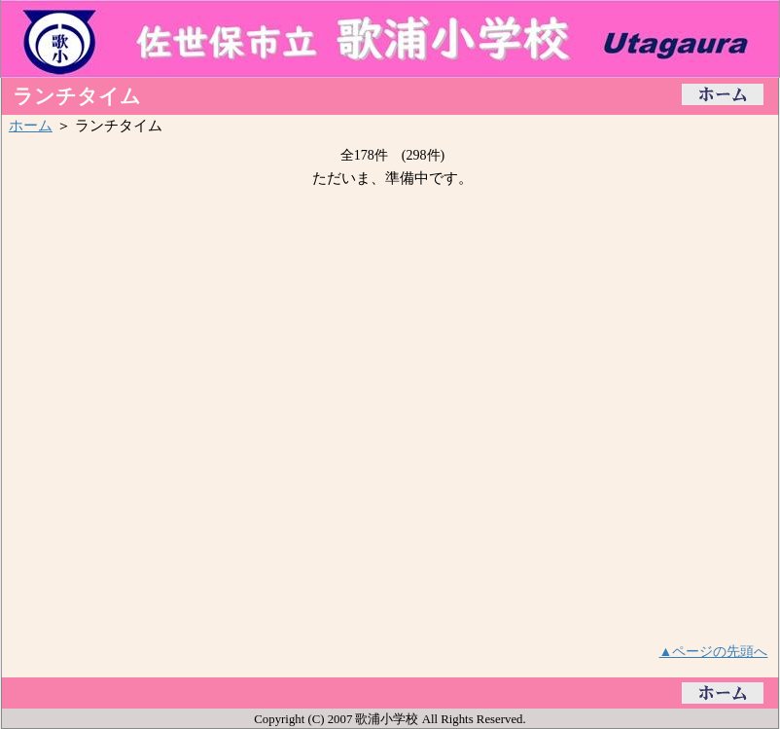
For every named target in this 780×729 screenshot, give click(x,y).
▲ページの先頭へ (713, 651)
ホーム (31, 125)
